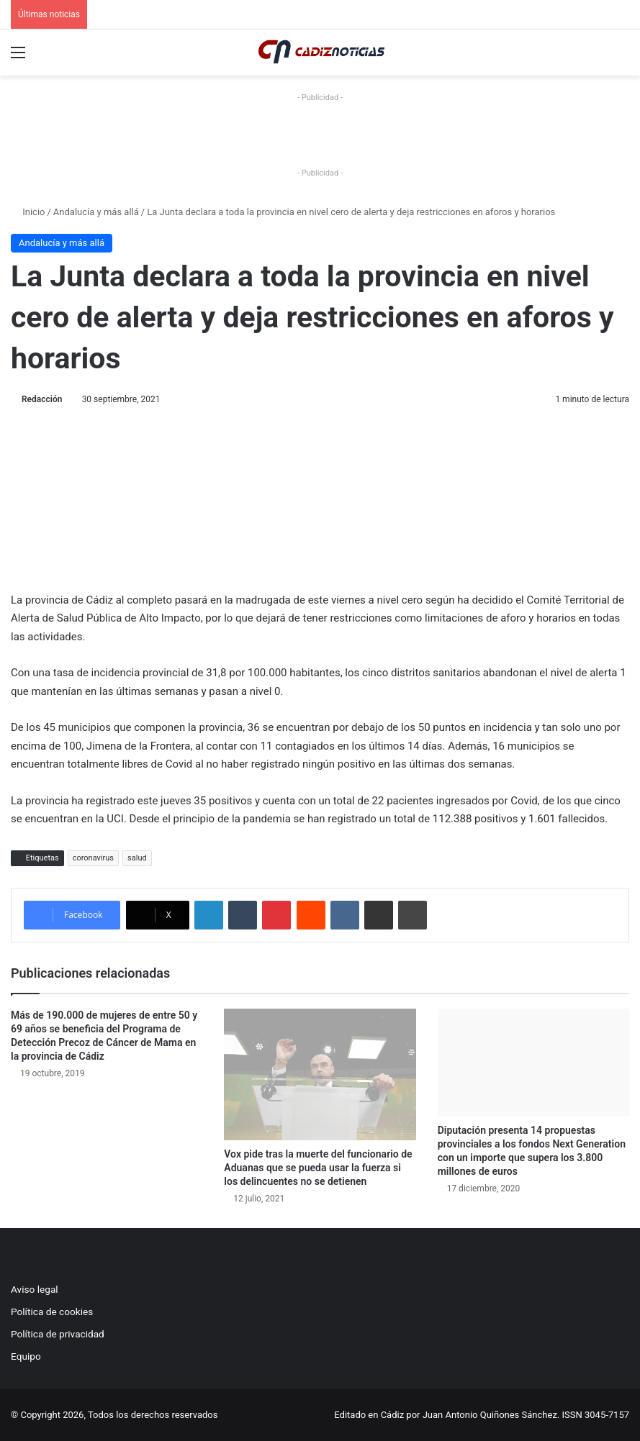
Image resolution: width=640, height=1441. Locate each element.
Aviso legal (34, 1289)
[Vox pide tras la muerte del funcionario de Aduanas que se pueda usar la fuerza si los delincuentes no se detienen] (319, 1074)
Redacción (42, 399)
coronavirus (93, 858)
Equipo (26, 1356)
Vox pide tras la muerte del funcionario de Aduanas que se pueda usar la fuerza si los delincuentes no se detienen (318, 1167)
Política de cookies (52, 1311)
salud (137, 858)
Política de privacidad (57, 1334)
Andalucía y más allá (96, 211)
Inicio (28, 211)
